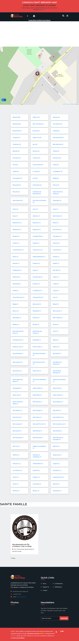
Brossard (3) (36, 131)
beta (44, 9)
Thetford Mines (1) (38, 463)
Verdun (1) (16, 484)
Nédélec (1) (16, 324)
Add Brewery (58, 587)
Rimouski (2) (16, 192)
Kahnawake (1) (17, 284)
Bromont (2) (36, 151)
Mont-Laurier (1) (57, 311)
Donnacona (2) (57, 158)
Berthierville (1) (17, 229)
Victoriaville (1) (37, 484)
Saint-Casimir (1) (17, 371)
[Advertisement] (40, 34)
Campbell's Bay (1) (38, 236)
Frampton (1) (36, 263)
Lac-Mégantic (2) (57, 171)
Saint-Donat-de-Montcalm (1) (57, 372)
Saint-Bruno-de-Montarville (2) (37, 192)
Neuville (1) (36, 324)
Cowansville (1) (57, 250)
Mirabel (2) (56, 178)
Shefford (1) (16, 455)
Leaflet (64, 104)
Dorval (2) (15, 164)
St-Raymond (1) (57, 455)
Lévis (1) (55, 297)
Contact (45, 590)
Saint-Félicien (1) (37, 402)
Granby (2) (56, 164)
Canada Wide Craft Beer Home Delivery (39, 20)
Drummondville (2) (38, 164)
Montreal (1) (36, 317)
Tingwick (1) (56, 463)
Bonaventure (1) (57, 229)
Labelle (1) (16, 290)
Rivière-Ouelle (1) (37, 347)
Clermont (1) (56, 243)
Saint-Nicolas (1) (37, 431)
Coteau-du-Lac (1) (38, 250)
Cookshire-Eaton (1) (18, 250)
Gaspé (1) (35, 270)
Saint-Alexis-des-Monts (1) (39, 354)
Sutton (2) (15, 209)
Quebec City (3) (37, 137)
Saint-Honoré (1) (17, 417)
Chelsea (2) (56, 151)
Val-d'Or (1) (16, 477)
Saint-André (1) (57, 353)
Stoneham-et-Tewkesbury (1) (37, 456)
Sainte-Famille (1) (38, 388)
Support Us (46, 587)
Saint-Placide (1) (57, 431)
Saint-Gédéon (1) (17, 410)
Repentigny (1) (37, 340)
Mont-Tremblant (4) (38, 124)
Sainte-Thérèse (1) (58, 395)
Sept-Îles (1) (56, 446)
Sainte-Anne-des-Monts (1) (59, 380)
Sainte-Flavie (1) (57, 388)
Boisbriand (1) (37, 229)
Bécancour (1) (37, 222)
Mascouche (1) (37, 304)
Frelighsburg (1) (17, 270)
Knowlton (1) (36, 284)
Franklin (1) (56, 263)
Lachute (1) (56, 290)
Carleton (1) (16, 243)
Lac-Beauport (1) (37, 290)
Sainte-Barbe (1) (17, 388)
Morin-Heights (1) (58, 317)
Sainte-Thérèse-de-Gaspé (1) (18, 402)
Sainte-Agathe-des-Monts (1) (18, 380)
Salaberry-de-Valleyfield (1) (39, 447)
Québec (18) (36, 117)
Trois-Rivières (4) (57, 124)
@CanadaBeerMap (21, 596)
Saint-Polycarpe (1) (18, 437)
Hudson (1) (56, 277)
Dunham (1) (56, 256)
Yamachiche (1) (57, 491)
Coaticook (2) (36, 158)
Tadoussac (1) (17, 463)
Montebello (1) (37, 311)
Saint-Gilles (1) (57, 410)
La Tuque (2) (36, 171)
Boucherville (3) (17, 131)
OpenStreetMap (70, 104)
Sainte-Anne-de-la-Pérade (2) (58, 192)
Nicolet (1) (56, 324)
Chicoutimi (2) (17, 158)
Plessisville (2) (17, 185)
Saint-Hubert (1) (37, 417)
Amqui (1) (55, 209)
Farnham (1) (16, 263)
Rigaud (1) (56, 340)
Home (44, 583)
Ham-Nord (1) (56, 270)
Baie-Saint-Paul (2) (58, 144)
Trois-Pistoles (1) (17, 470)
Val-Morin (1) (36, 477)
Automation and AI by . (36, 633)
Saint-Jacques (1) (17, 424)
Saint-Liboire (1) (17, 431)
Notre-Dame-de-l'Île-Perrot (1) (18, 332)
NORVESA (13, 636)
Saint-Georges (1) (37, 410)
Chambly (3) (56, 131)
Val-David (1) (36, 470)
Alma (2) (35, 144)
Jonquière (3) (16, 137)
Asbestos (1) (36, 216)
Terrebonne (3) (17, 144)
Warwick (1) (56, 484)
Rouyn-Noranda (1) (18, 353)
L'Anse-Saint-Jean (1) (18, 297)
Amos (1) (35, 209)
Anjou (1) (15, 216)
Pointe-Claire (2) (37, 185)
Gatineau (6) (56, 117)
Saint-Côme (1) (37, 371)
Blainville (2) (16, 151)
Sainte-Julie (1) (17, 395)
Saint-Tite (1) (16, 446)
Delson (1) (15, 256)
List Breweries (59, 583)
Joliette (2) (16, 171)
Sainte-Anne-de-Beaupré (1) (39, 380)
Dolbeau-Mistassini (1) (39, 256)
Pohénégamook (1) (18, 340)
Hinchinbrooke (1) (38, 277)
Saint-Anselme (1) (18, 362)
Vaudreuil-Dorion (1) (58, 477)
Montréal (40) (16, 117)
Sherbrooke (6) (17, 124)
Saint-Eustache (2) (18, 200)
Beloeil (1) (55, 222)
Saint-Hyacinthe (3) (58, 137)
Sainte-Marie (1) (37, 395)
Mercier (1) (16, 311)
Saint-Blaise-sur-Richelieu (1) (57, 363)
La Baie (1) (56, 284)
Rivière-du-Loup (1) (18, 347)
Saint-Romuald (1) (38, 437)
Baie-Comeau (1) (57, 216)
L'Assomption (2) (17, 178)
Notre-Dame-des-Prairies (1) (37, 332)
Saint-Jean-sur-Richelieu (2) (39, 201)
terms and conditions (19, 638)
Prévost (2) (56, 185)
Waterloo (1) (16, 491)
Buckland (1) (16, 236)
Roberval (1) (56, 347)
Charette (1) (36, 243)
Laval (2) (35, 178)
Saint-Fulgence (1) (58, 402)
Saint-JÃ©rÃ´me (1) (58, 417)
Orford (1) (55, 331)
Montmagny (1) (17, 317)
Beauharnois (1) (17, 222)
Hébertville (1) (17, 277)
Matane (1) (56, 304)
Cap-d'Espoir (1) (57, 236)
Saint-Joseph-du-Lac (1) (59, 424)
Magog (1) (15, 304)
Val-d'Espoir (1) (57, 470)
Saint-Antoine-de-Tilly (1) (39, 363)
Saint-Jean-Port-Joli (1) (39, 424)
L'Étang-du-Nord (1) (38, 297)
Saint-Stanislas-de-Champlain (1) (58, 438)
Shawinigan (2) (57, 200)
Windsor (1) (36, 491)
